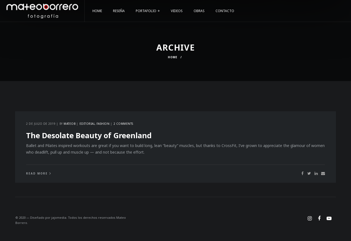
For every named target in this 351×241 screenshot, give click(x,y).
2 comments (123, 124)
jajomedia (58, 217)
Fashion (103, 124)
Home (172, 57)
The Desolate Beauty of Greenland (89, 135)
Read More (37, 173)
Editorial (87, 124)
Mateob (69, 124)
